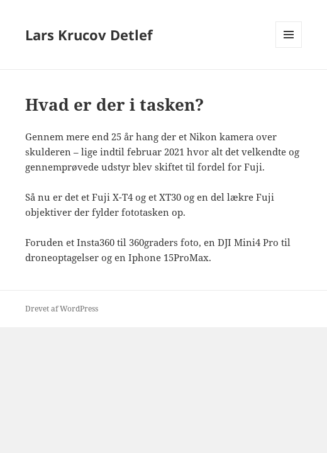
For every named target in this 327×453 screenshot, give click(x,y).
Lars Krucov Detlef (89, 34)
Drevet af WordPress (61, 308)
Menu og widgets (289, 47)
